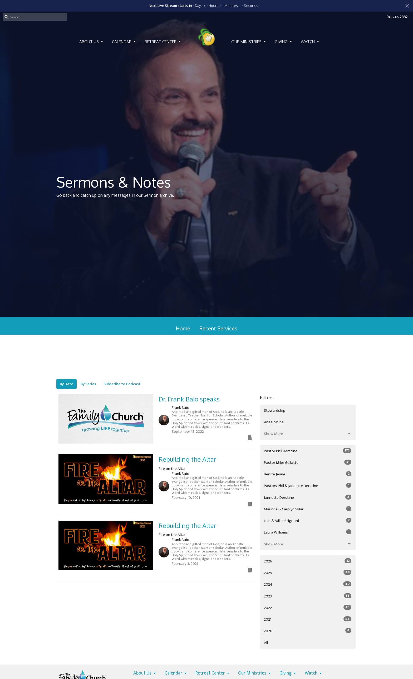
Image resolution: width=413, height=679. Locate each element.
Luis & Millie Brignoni (307, 520)
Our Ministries (249, 41)
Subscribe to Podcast (122, 384)
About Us (91, 41)
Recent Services (218, 328)
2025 (307, 572)
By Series (88, 384)
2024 (307, 584)
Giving (284, 41)
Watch (310, 41)
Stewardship (274, 410)
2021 (307, 619)
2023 (307, 596)
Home (183, 328)
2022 (307, 607)
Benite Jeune (307, 474)
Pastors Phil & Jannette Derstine (307, 485)
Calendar (124, 41)
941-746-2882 (397, 17)
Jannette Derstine (307, 497)
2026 (307, 561)
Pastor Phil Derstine (307, 450)
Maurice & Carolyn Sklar (307, 509)
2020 (307, 630)
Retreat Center (163, 41)
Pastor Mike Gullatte (307, 462)
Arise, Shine (274, 422)
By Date (66, 384)
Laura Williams (307, 532)
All (266, 643)
